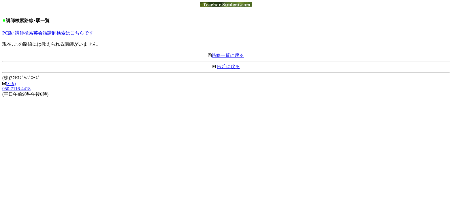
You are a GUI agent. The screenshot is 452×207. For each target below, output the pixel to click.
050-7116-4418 (16, 88)
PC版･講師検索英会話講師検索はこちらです (47, 32)
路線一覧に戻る (226, 55)
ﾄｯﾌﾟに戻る (228, 66)
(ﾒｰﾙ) (9, 83)
